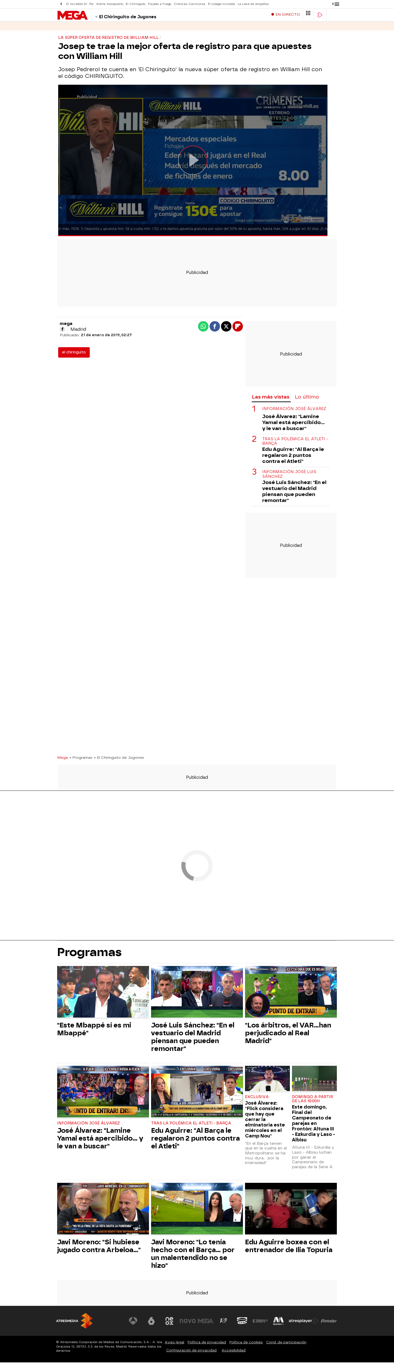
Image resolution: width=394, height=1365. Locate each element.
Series (64, 28)
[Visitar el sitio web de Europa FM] (260, 1323)
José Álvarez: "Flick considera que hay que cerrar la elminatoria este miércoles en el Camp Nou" (265, 1122)
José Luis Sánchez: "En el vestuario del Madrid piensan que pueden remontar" (294, 494)
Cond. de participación (286, 1345)
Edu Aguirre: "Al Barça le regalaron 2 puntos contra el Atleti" (293, 458)
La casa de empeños (253, 4)
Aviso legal (174, 1345)
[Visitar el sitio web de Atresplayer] (304, 1323)
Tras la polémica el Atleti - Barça (295, 443)
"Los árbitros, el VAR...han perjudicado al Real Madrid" (288, 1035)
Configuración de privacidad (191, 1353)
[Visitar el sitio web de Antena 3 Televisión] (133, 1323)
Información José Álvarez (294, 411)
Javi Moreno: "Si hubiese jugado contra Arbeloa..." (99, 1248)
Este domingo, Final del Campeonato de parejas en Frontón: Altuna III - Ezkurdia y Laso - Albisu (313, 1126)
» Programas (80, 760)
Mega (62, 760)
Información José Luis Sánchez (289, 476)
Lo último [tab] (307, 399)
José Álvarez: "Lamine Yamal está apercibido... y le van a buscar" (293, 425)
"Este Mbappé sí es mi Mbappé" (94, 1031)
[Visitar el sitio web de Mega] (206, 1323)
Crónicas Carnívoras (189, 4)
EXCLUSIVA (257, 1099)
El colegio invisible (221, 4)
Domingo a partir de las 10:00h (312, 1101)
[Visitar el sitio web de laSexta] (151, 1323)
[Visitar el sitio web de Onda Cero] (242, 1323)
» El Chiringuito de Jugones (119, 760)
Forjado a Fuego (159, 4)
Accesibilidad (234, 1353)
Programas (89, 28)
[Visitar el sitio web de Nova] (187, 1323)
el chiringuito (74, 355)
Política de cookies (246, 1345)
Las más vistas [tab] (270, 399)
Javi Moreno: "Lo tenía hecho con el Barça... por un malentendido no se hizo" (193, 1256)
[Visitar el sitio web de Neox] (169, 1323)
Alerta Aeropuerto (109, 4)
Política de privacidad (207, 1345)
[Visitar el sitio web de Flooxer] (329, 1323)
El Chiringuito (135, 4)
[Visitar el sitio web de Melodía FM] (278, 1323)
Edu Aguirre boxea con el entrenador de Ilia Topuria (288, 1248)
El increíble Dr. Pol (79, 4)
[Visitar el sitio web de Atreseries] (224, 1323)
